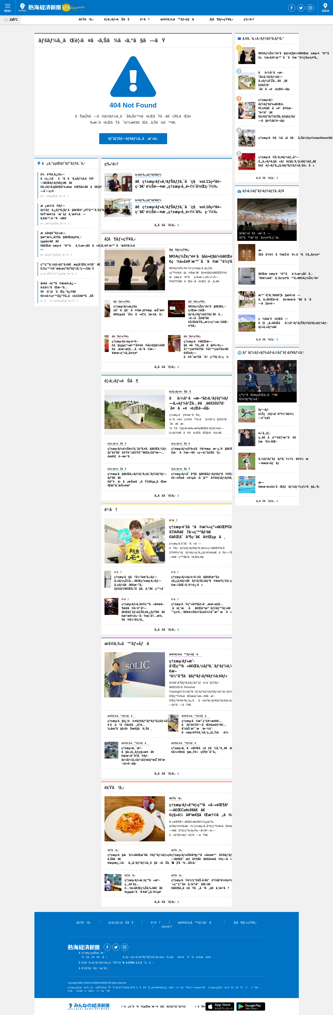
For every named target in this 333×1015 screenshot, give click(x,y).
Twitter (301, 7)
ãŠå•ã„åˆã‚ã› (140, 962)
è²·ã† (145, 19)
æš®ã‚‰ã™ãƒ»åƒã (179, 19)
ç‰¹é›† (249, 19)
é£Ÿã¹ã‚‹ (86, 19)
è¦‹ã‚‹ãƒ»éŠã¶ (116, 19)
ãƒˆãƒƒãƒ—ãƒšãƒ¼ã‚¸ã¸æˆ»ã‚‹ (133, 138)
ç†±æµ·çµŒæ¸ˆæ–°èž (40, 7)
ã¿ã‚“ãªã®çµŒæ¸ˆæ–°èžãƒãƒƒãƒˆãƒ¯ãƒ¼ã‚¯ (88, 1006)
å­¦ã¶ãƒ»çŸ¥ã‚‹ (221, 19)
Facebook (291, 7)
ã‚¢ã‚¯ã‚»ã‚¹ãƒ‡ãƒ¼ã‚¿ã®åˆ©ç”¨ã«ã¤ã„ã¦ (111, 962)
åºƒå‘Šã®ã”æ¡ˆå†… (95, 968)
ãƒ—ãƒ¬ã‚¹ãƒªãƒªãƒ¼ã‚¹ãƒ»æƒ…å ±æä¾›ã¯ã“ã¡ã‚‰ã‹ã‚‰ (168, 957)
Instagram (310, 7)
